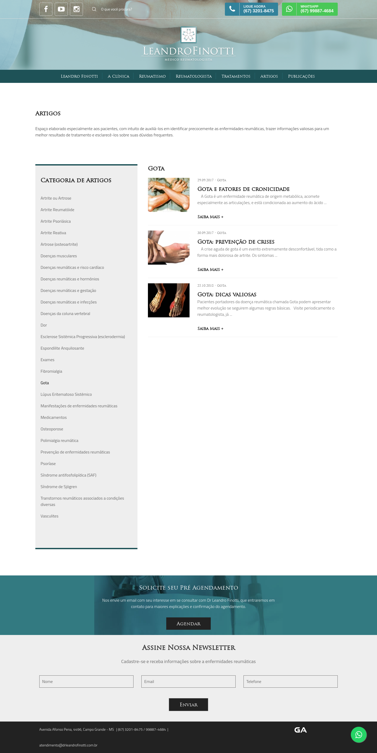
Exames (47, 359)
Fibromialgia (51, 371)
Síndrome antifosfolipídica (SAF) (68, 475)
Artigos (269, 76)
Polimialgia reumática (59, 440)
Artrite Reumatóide (57, 209)
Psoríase (48, 463)
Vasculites (49, 516)
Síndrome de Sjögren (59, 486)
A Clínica (118, 76)
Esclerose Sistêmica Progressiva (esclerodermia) (83, 336)
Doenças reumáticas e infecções (69, 302)
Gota (45, 383)
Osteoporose (52, 429)
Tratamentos (236, 76)
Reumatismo (152, 76)
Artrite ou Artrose (56, 198)
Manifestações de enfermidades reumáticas (79, 406)
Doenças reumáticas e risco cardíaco (72, 267)
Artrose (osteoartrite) (59, 244)
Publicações (301, 76)
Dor (44, 325)
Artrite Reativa (53, 232)
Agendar (188, 624)
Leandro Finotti (79, 76)
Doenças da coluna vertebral (65, 313)
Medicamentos (54, 417)
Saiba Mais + (210, 216)
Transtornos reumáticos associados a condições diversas (82, 501)
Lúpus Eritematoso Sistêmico (66, 394)
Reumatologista (194, 76)
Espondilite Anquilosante (62, 348)
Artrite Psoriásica (56, 221)
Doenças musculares (59, 256)
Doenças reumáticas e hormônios (70, 279)
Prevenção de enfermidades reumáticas (75, 452)
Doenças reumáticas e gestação (68, 290)
